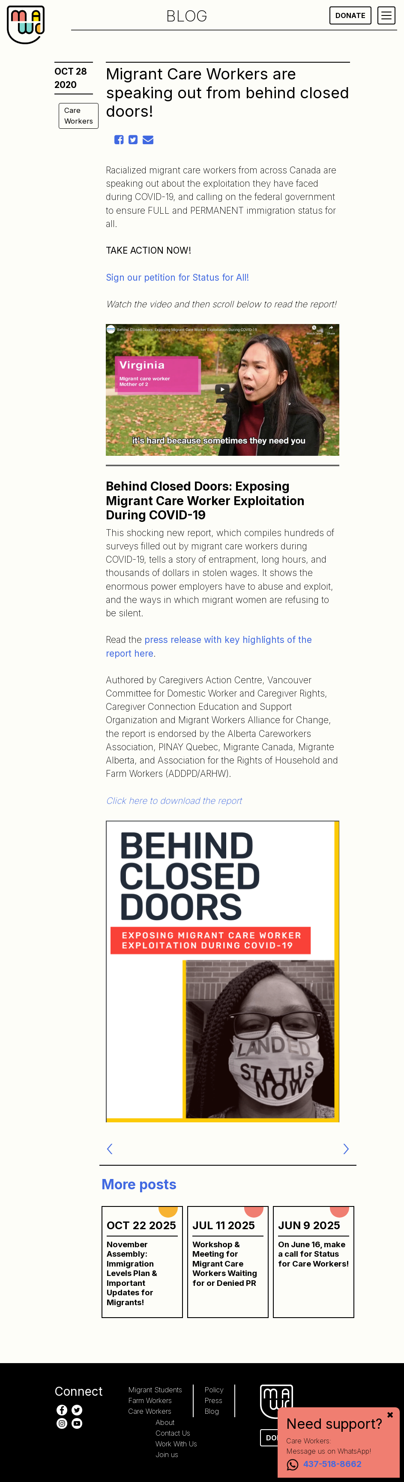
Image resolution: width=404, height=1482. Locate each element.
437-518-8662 (332, 1464)
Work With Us (176, 1444)
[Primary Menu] (386, 15)
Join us (167, 1454)
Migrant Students (155, 1389)
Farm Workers (150, 1400)
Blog (211, 1411)
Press (213, 1400)
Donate (350, 15)
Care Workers (78, 115)
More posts (139, 1184)
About (165, 1422)
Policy (214, 1389)
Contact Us (173, 1433)
